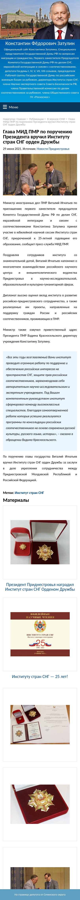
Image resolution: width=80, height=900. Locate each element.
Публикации (36, 119)
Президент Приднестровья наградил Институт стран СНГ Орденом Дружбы (40, 587)
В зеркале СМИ (56, 119)
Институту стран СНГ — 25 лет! (40, 676)
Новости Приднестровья (53, 149)
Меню (5, 107)
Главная (21, 119)
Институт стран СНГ (29, 493)
